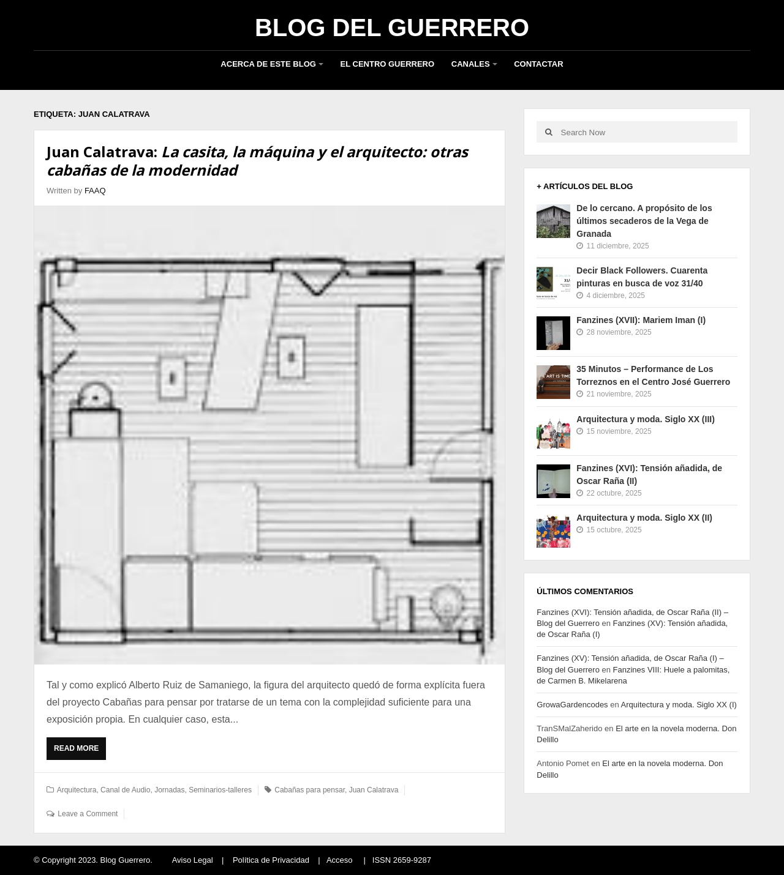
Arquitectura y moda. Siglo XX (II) (644, 518)
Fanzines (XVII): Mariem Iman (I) (641, 320)
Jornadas (169, 790)
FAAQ (95, 190)
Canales (470, 64)
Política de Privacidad (271, 860)
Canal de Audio (125, 790)
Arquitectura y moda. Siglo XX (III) (645, 419)
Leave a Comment (88, 814)
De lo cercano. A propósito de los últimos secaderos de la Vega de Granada (644, 221)
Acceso (339, 860)
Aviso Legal (192, 860)
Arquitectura (77, 790)
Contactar (538, 64)
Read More (79, 751)
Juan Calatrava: (257, 160)
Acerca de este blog (268, 64)
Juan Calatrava (374, 790)
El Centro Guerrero (388, 64)
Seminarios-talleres (220, 790)
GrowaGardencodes (572, 704)
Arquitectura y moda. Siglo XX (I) (679, 704)
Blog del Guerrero (392, 27)
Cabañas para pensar (309, 790)
